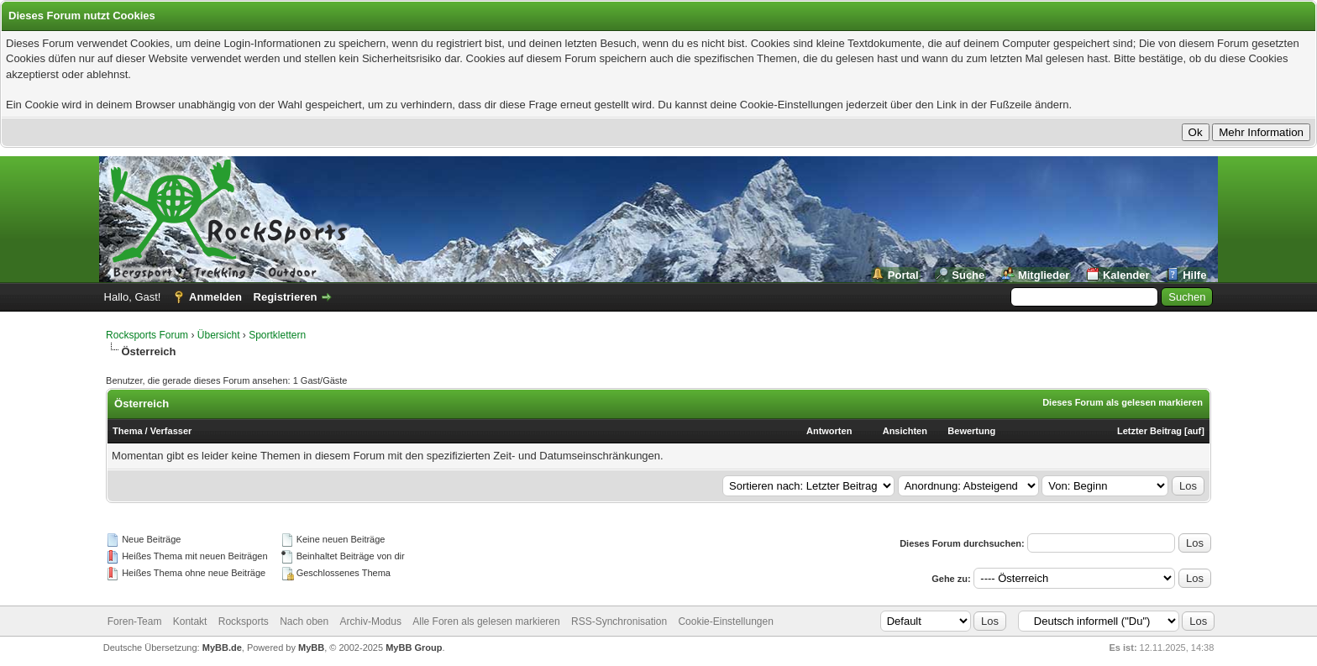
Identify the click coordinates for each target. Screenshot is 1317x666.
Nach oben (304, 621)
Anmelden (215, 297)
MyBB (311, 647)
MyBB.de (222, 647)
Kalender (1126, 275)
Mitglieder (1043, 275)
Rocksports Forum (147, 335)
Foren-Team (135, 621)
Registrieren (285, 297)
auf (1195, 431)
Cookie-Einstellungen (725, 621)
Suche (968, 275)
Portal (903, 275)
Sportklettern (277, 335)
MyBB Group (414, 647)
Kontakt (190, 621)
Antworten (829, 431)
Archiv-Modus (370, 621)
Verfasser (171, 431)
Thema (127, 431)
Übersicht (218, 335)
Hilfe (1194, 275)
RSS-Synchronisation (619, 621)
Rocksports (243, 621)
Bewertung (971, 431)
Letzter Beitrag (1149, 431)
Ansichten (905, 431)
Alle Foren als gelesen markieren (485, 621)
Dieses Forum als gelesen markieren (1122, 402)
